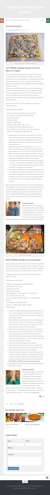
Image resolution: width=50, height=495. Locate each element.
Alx (35, 488)
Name (10, 441)
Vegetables (25, 20)
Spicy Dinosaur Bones (12, 424)
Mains (8, 20)
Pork (12, 20)
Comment (10, 454)
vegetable (21, 404)
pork (16, 404)
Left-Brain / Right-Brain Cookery (25, 9)
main (11, 404)
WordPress (24, 488)
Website (10, 448)
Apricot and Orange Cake (32, 424)
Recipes (17, 20)
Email (28, 441)
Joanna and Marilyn (14, 30)
